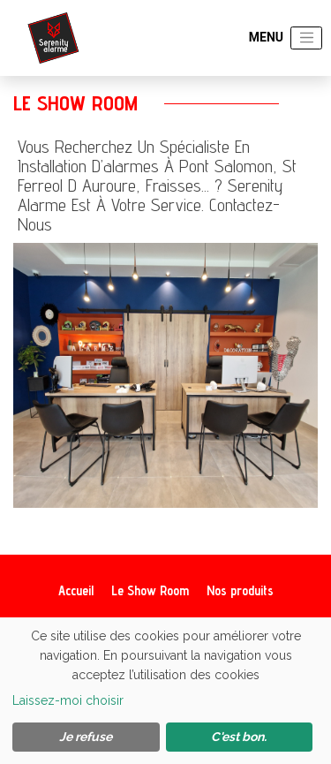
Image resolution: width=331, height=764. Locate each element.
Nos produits (240, 590)
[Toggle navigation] (306, 37)
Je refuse (85, 737)
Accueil (76, 590)
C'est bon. (239, 737)
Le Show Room (150, 590)
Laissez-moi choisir (68, 700)
